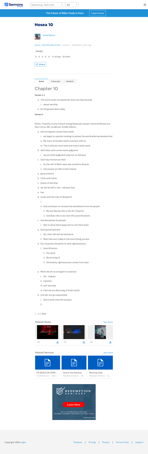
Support (139, 442)
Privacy (105, 442)
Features (77, 442)
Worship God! (95, 372)
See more (108, 322)
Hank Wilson (49, 35)
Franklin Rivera (43, 375)
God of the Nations (72, 372)
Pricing (92, 442)
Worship (39, 51)
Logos (23, 442)
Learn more (97, 13)
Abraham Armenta (70, 375)
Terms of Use (122, 442)
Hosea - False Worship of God (47, 45)
